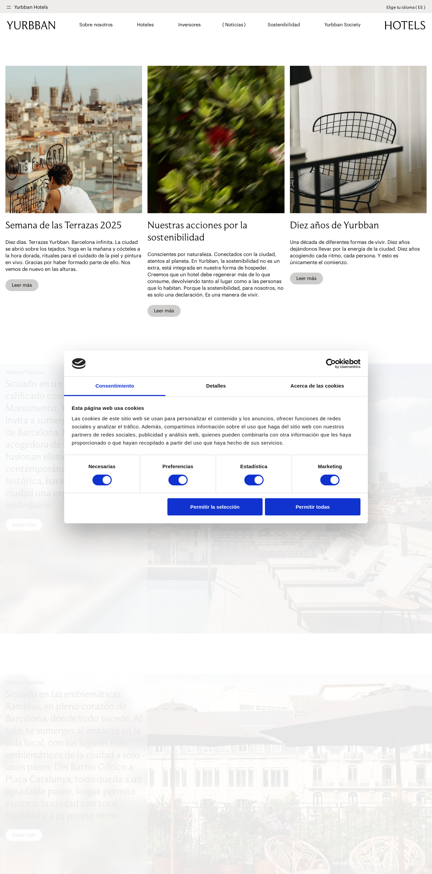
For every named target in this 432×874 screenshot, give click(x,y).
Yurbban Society (342, 25)
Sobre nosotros (96, 25)
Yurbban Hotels (31, 7)
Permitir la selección (215, 507)
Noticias (234, 25)
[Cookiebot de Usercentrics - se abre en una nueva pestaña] (330, 364)
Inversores (189, 25)
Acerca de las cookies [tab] (317, 386)
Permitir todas (313, 507)
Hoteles (145, 25)
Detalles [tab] (216, 386)
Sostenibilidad (283, 25)
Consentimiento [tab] (115, 386)
